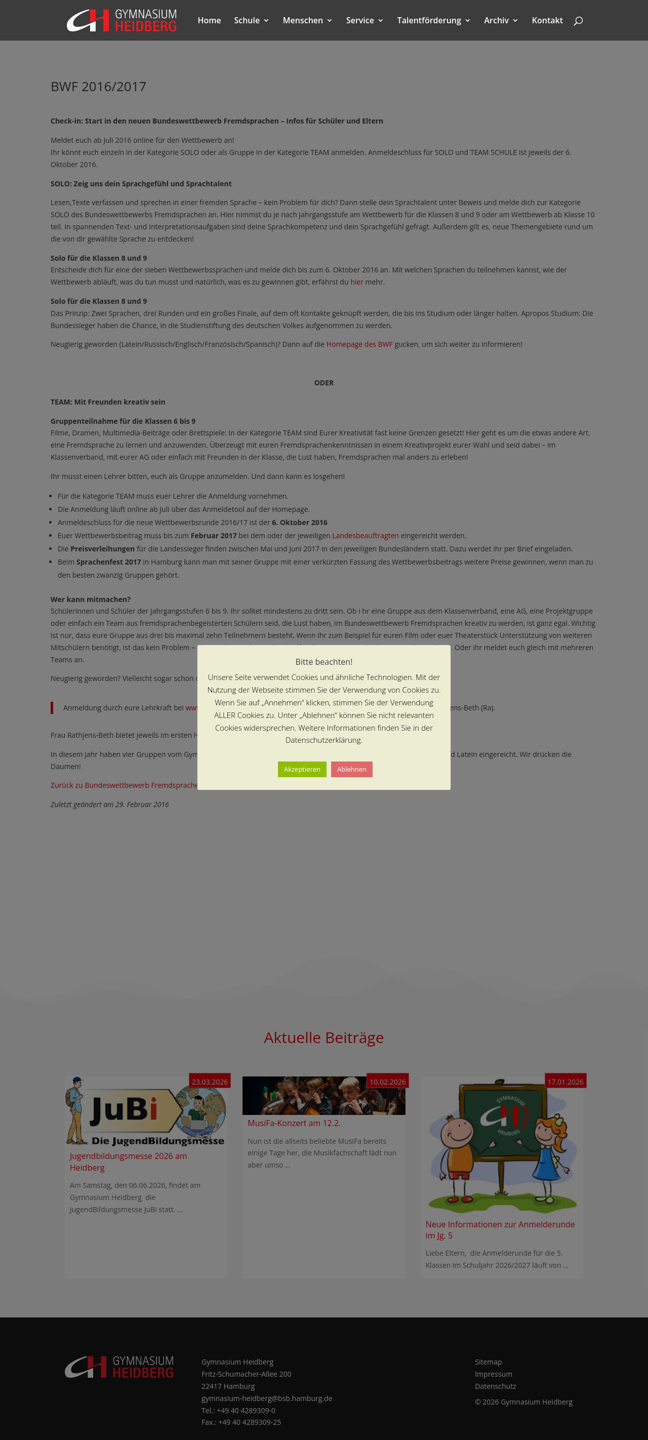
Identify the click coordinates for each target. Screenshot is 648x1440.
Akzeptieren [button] (302, 769)
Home (209, 21)
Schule (247, 21)
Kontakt (547, 21)
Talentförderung (429, 21)
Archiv (496, 21)
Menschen (303, 21)
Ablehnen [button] (352, 769)
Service (360, 21)
